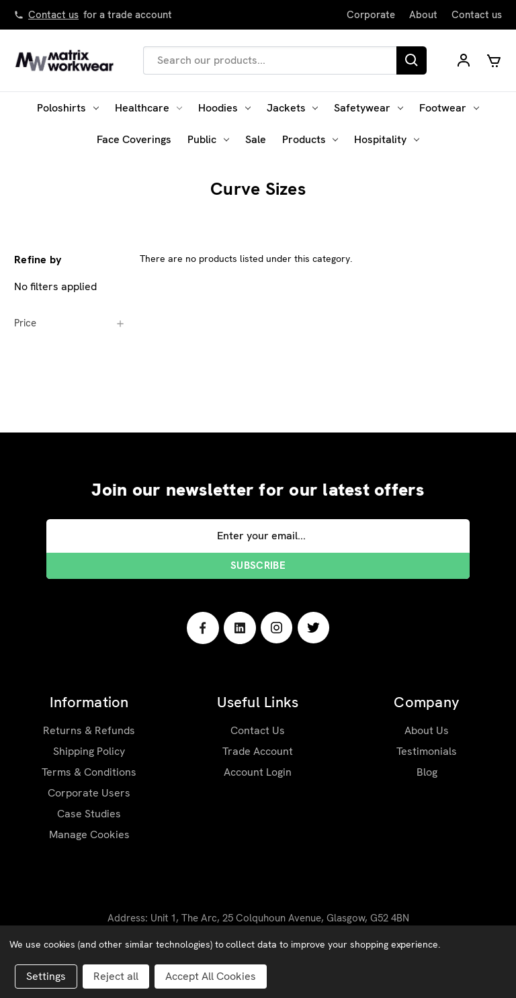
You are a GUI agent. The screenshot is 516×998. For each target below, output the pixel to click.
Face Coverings (134, 139)
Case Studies (89, 814)
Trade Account (257, 751)
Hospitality (386, 139)
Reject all (115, 976)
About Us (426, 730)
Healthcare (148, 108)
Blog (427, 772)
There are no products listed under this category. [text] (246, 259)
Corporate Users (89, 793)
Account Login (258, 772)
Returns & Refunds (89, 730)
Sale (255, 139)
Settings (46, 976)
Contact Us (257, 730)
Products (310, 139)
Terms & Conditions (89, 772)
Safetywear (368, 108)
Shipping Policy (89, 751)
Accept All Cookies (210, 976)
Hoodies (224, 108)
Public (208, 139)
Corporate (371, 14)
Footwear (449, 108)
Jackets (292, 108)
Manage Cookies (89, 834)
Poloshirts (68, 108)
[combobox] (269, 60)
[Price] (70, 323)
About (423, 14)
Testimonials (426, 751)
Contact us (53, 14)
